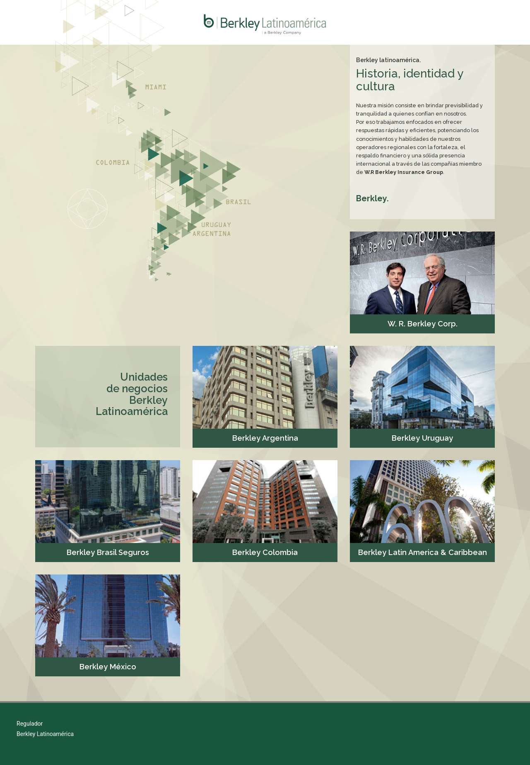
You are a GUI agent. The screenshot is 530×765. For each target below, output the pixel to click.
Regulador (30, 723)
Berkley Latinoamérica (45, 734)
